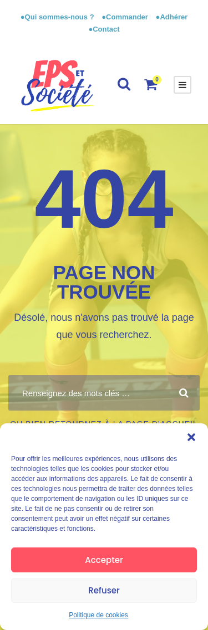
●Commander (125, 17)
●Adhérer (172, 17)
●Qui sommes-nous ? (58, 17)
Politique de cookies (98, 615)
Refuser (103, 590)
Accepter (104, 560)
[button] (191, 437)
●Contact (103, 29)
